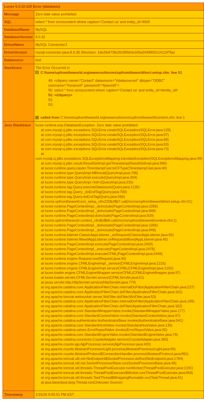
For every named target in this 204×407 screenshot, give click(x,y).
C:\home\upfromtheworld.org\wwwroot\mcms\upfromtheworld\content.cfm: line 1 (113, 117)
